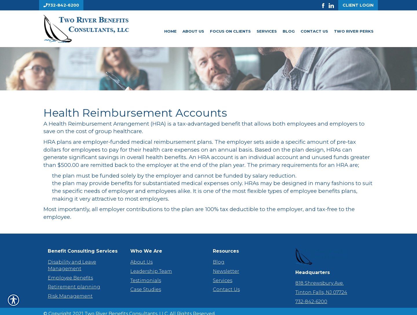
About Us (193, 31)
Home (170, 31)
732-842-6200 (311, 296)
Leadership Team (151, 266)
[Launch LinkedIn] (333, 5)
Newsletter (226, 266)
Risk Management (70, 291)
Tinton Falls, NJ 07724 (321, 287)
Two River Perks (354, 31)
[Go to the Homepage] (95, 29)
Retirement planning (74, 281)
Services (267, 31)
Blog (289, 31)
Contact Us (314, 31)
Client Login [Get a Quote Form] (358, 5)
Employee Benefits (70, 272)
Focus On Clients (230, 31)
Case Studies (145, 284)
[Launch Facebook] (325, 5)
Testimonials (145, 275)
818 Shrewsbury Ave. (319, 278)
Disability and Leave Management (72, 260)
